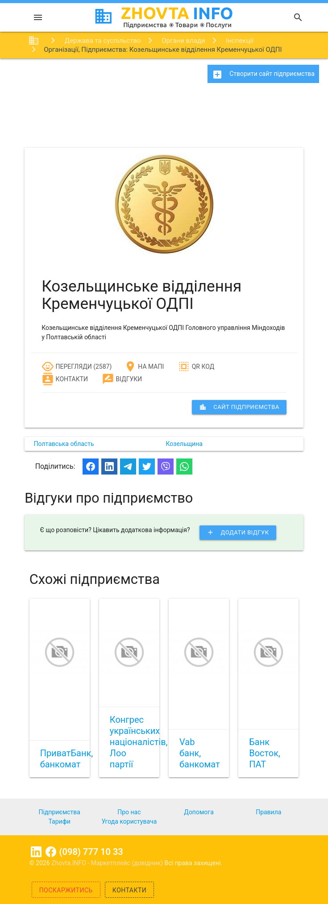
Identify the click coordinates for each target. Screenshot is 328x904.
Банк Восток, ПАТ (264, 753)
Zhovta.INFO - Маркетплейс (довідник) (108, 863)
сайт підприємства (239, 407)
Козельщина (184, 443)
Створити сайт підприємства (263, 74)
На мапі (144, 366)
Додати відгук (238, 532)
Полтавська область (64, 443)
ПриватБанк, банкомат (66, 759)
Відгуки (122, 379)
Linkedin (36, 851)
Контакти (65, 379)
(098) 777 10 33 (91, 851)
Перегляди (67, 366)
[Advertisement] (164, 118)
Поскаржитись (66, 890)
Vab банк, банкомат (199, 753)
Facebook (51, 851)
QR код (196, 366)
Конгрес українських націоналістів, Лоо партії (139, 742)
